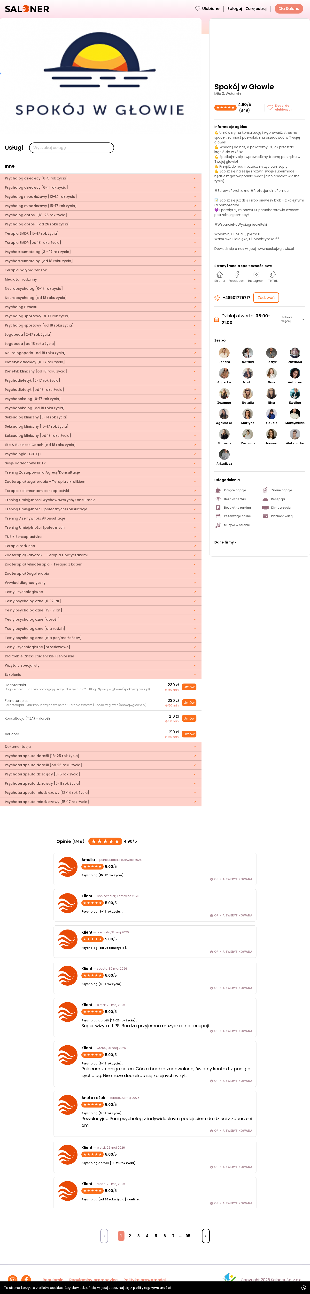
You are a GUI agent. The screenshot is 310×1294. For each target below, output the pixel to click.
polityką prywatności (152, 1287)
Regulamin (53, 1280)
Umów (189, 686)
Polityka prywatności (145, 1280)
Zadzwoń (266, 297)
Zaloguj (234, 8)
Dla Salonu (289, 8)
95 (188, 1236)
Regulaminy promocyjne (93, 1280)
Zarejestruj (256, 8)
